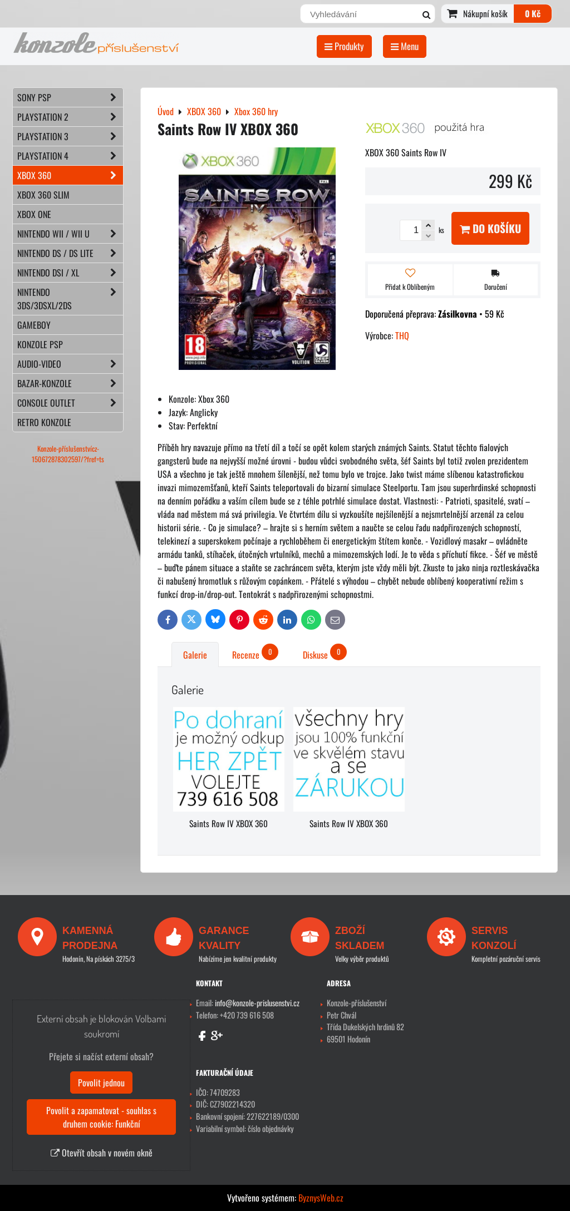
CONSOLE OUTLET (70, 402)
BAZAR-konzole (70, 383)
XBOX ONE (34, 214)
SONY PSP (70, 97)
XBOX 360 (70, 175)
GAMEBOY (34, 325)
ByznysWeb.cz (320, 1197)
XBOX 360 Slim (43, 194)
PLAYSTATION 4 (70, 155)
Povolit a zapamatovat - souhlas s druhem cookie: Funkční (101, 1117)
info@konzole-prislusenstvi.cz (257, 1003)
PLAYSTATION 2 (70, 116)
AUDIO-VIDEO (70, 363)
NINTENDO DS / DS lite (70, 253)
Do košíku (490, 228)
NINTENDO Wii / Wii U (70, 233)
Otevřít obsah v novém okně (102, 1152)
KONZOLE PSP (40, 344)
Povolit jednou (101, 1082)
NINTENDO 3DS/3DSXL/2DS (70, 299)
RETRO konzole (44, 422)
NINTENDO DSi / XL (70, 272)
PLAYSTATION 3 (70, 136)
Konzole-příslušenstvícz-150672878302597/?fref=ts (68, 453)
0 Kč (532, 13)
